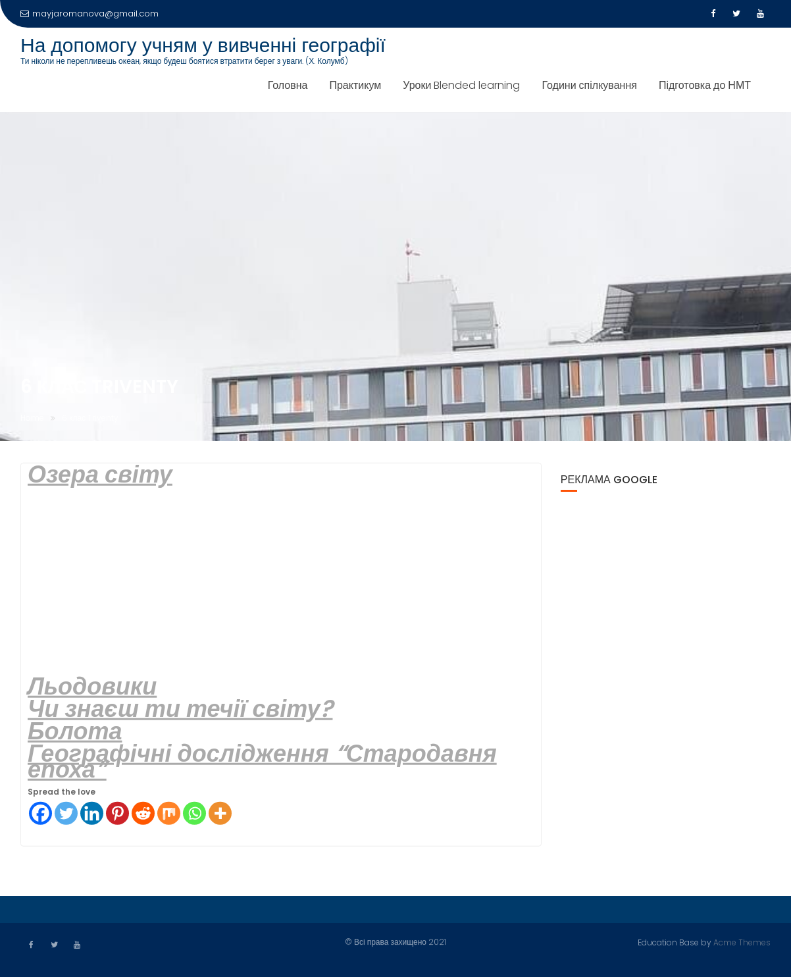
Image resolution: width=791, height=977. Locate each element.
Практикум (355, 85)
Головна (288, 85)
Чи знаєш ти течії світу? (180, 709)
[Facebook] (40, 814)
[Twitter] (66, 814)
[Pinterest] (117, 814)
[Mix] (168, 814)
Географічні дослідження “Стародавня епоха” (262, 762)
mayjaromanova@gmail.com (89, 13)
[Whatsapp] (194, 814)
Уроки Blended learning (461, 85)
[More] (220, 814)
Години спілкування (589, 85)
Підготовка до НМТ (705, 85)
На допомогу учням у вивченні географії (203, 45)
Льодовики (92, 687)
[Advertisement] (281, 582)
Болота (75, 732)
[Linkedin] (91, 814)
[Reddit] (143, 814)
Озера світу (100, 475)
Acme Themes (742, 941)
